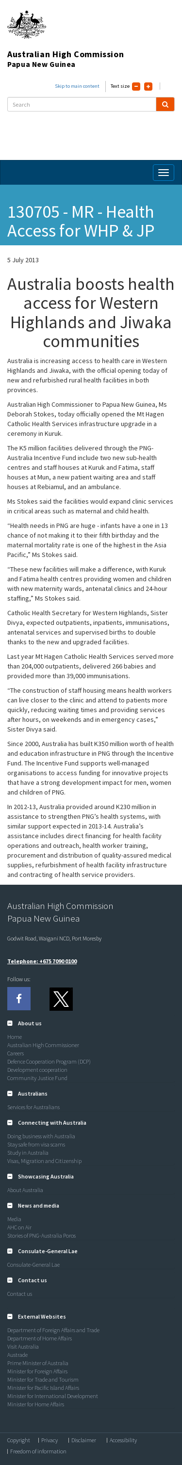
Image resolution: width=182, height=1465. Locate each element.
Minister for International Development (52, 1396)
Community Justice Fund (37, 1078)
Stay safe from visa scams (36, 1144)
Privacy (49, 1440)
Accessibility (123, 1440)
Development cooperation (37, 1069)
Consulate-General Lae (33, 1264)
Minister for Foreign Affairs (37, 1371)
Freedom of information (38, 1451)
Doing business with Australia (41, 1136)
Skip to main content (77, 86)
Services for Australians (33, 1107)
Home (14, 1036)
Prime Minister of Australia (37, 1363)
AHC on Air (19, 1227)
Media (14, 1219)
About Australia (25, 1190)
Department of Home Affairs (39, 1338)
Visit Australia (23, 1346)
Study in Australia (28, 1152)
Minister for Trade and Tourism (43, 1379)
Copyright (18, 1440)
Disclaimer (83, 1440)
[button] (24, 1023)
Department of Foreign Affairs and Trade (53, 1330)
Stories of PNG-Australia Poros (41, 1235)
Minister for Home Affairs (35, 1404)
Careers (15, 1053)
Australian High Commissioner (43, 1045)
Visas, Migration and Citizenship (44, 1160)
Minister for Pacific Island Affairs (43, 1387)
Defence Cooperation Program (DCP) (49, 1061)
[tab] (91, 1023)
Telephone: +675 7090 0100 (42, 961)
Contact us (19, 1293)
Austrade (17, 1354)
